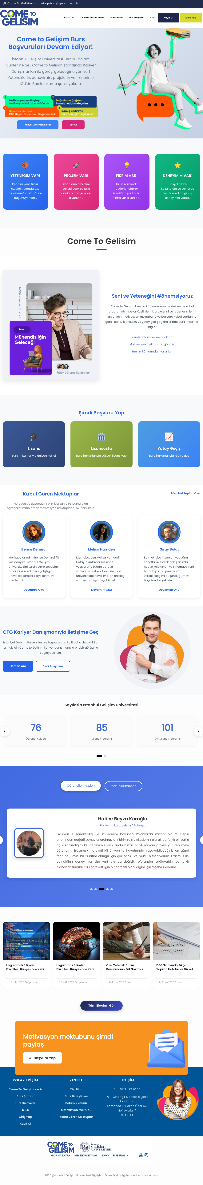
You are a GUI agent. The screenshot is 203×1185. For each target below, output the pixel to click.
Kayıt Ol (168, 17)
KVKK (105, 1155)
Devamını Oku (34, 590)
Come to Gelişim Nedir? (92, 17)
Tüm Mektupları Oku (185, 493)
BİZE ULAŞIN (120, 1155)
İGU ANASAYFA (60, 1155)
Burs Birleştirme (76, 1096)
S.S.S (152, 17)
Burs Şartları (116, 17)
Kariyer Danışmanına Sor (38, 124)
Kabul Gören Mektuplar (76, 1117)
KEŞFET (67, 17)
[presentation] (5, 731)
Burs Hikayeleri (136, 17)
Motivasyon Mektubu (76, 1110)
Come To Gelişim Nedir (25, 1089)
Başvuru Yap (42, 1058)
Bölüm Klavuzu (76, 1103)
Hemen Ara (18, 666)
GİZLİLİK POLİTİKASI (86, 1155)
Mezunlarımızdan (123, 786)
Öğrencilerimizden (81, 785)
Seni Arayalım (53, 666)
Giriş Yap (190, 17)
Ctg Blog (76, 1089)
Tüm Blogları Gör (101, 1005)
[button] (99, 756)
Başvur (73, 124)
